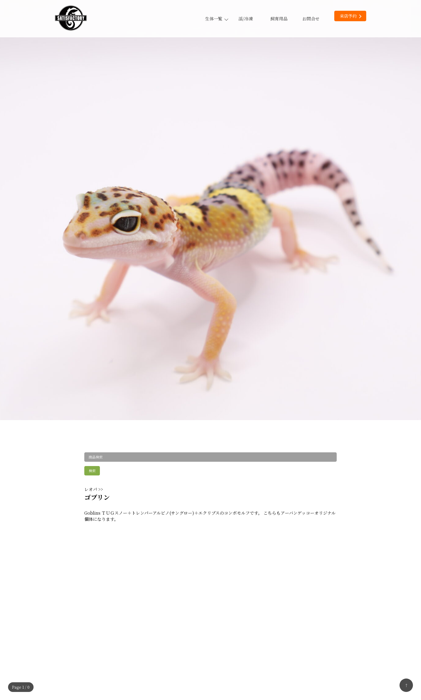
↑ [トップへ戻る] (406, 685)
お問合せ (311, 19)
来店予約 (350, 16)
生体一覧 (216, 19)
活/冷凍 (245, 19)
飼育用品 (279, 19)
